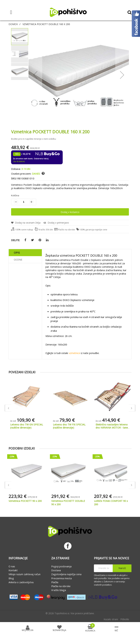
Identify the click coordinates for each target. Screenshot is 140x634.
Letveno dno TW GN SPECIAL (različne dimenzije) (69, 426)
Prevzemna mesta (61, 578)
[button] (43, 173)
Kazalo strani (111, 619)
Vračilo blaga (58, 590)
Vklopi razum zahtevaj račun (24, 574)
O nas (12, 566)
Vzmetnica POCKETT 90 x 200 (26, 501)
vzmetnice (74, 353)
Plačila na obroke (61, 586)
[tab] (25, 252)
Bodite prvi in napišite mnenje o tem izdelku (33, 138)
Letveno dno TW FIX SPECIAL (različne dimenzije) (112, 426)
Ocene (18, 259)
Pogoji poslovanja (61, 566)
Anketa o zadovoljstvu (21, 582)
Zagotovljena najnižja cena (66, 574)
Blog (11, 578)
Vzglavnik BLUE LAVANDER (25, 424)
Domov (13, 24)
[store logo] (68, 12)
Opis (17, 252)
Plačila (54, 582)
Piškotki (124, 619)
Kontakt (13, 570)
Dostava (56, 570)
